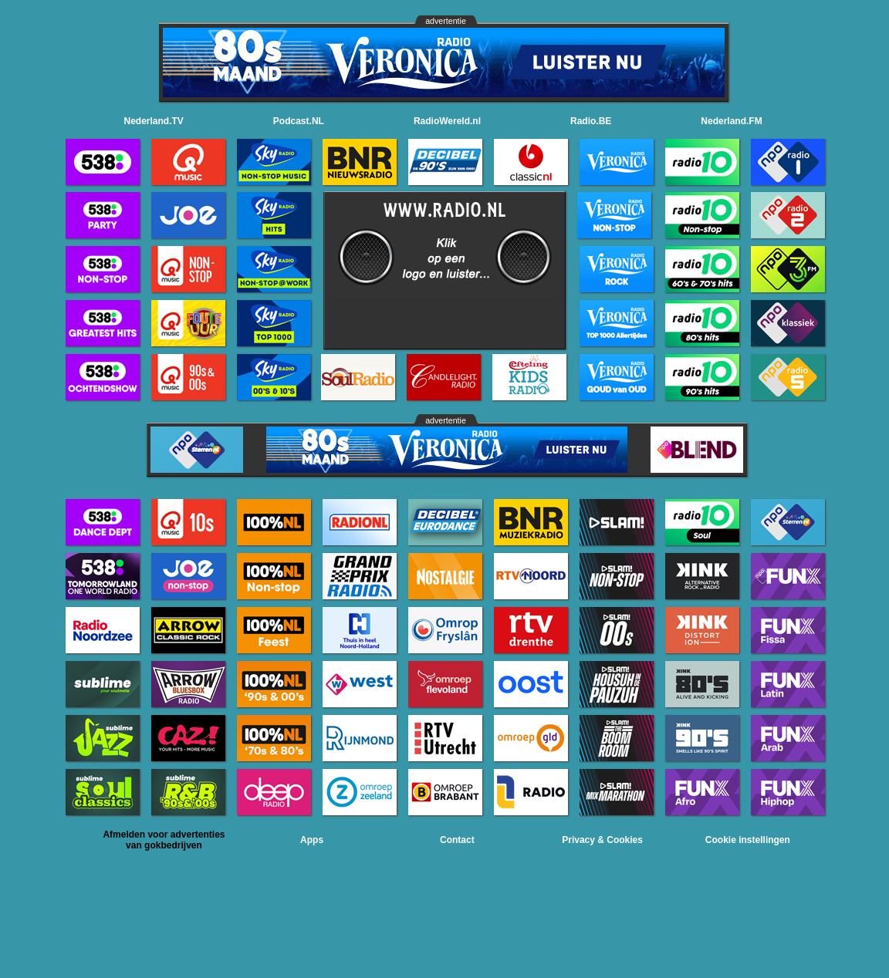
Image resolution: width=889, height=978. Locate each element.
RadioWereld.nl (447, 121)
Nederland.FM (731, 121)
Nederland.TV (154, 121)
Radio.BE (590, 121)
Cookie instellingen (747, 840)
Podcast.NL (298, 121)
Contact (457, 840)
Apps (311, 840)
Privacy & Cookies (602, 840)
